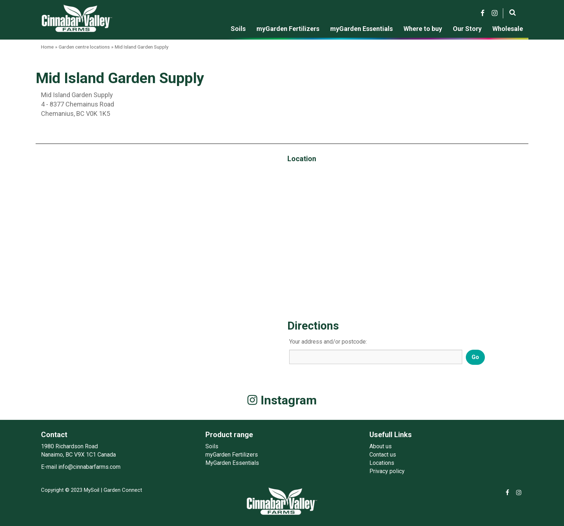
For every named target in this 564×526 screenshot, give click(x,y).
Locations (381, 462)
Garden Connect (123, 490)
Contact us (382, 454)
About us (380, 446)
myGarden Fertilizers (231, 454)
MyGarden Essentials (232, 462)
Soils (211, 446)
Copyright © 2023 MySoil (70, 490)
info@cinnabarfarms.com (89, 466)
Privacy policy (387, 471)
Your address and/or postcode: (328, 341)
